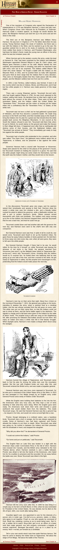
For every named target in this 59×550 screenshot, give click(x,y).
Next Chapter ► (51, 16)
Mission (15, 545)
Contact (43, 545)
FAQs (21, 545)
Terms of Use (29, 545)
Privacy (37, 545)
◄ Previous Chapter (9, 16)
